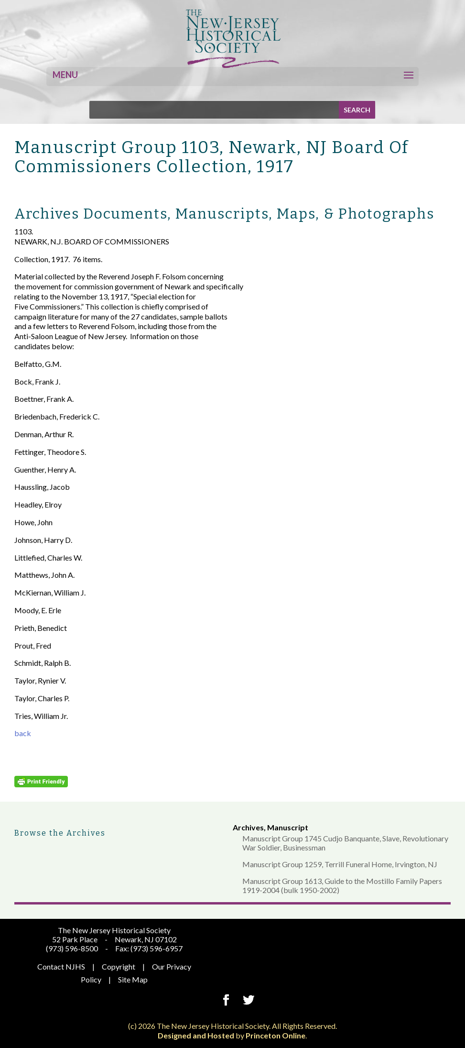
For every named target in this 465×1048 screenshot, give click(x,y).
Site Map (133, 979)
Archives (248, 827)
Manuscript (287, 827)
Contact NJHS (61, 966)
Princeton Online (275, 1035)
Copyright (118, 966)
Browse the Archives (60, 833)
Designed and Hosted (196, 1035)
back (22, 733)
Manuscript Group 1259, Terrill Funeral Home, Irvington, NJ (339, 864)
